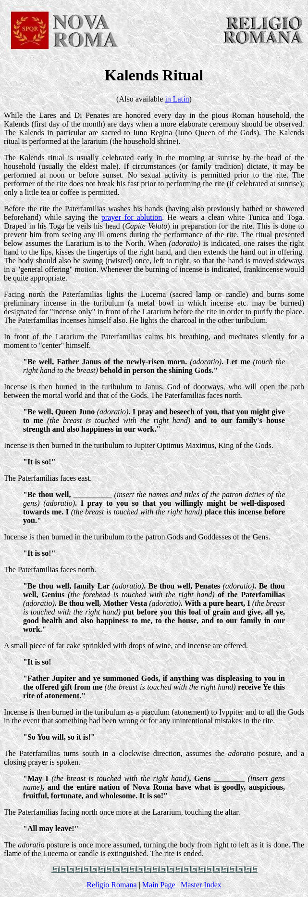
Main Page (158, 885)
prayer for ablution (131, 217)
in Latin (177, 99)
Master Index (201, 885)
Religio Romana (111, 885)
